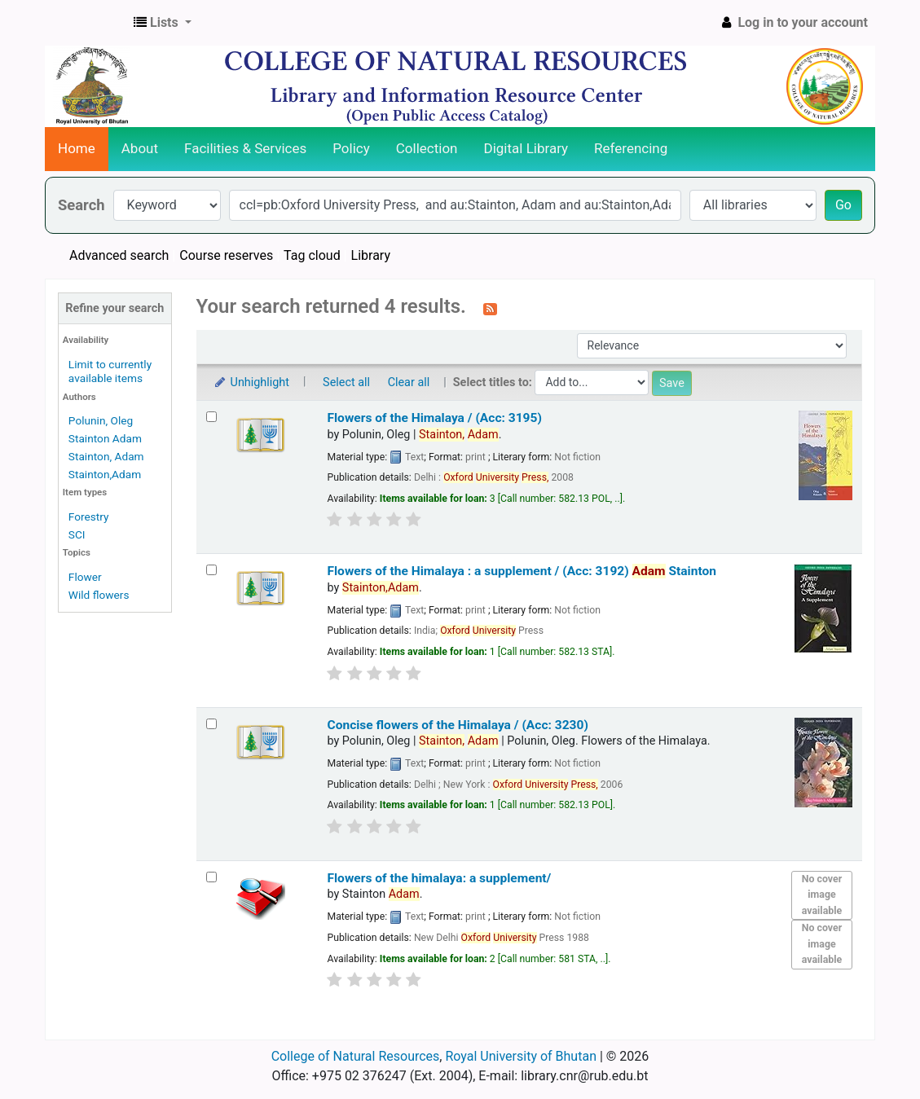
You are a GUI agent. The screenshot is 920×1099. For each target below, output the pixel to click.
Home (76, 148)
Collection (427, 148)
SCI (77, 534)
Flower (85, 576)
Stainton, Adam (106, 456)
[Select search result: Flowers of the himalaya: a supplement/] (211, 877)
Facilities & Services (245, 148)
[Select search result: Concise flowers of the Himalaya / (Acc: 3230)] (211, 724)
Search (81, 204)
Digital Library (526, 148)
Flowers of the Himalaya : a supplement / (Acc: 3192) (521, 571)
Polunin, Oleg (100, 420)
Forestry (88, 516)
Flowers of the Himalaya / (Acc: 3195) (434, 418)
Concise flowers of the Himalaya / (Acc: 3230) (457, 725)
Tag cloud (312, 255)
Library (370, 255)
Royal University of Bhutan (520, 1056)
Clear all (409, 382)
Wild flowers (99, 594)
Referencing (630, 148)
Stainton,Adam (104, 474)
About (139, 148)
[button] (162, 23)
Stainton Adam (105, 438)
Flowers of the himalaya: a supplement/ (439, 878)
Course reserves (226, 255)
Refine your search (114, 308)
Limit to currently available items (110, 371)
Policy (351, 148)
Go (843, 205)
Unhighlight (251, 382)
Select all (346, 382)
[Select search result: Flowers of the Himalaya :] (211, 570)
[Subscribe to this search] (490, 307)
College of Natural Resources (355, 1056)
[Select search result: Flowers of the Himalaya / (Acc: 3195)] (211, 416)
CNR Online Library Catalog (86, 23)
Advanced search (119, 255)
